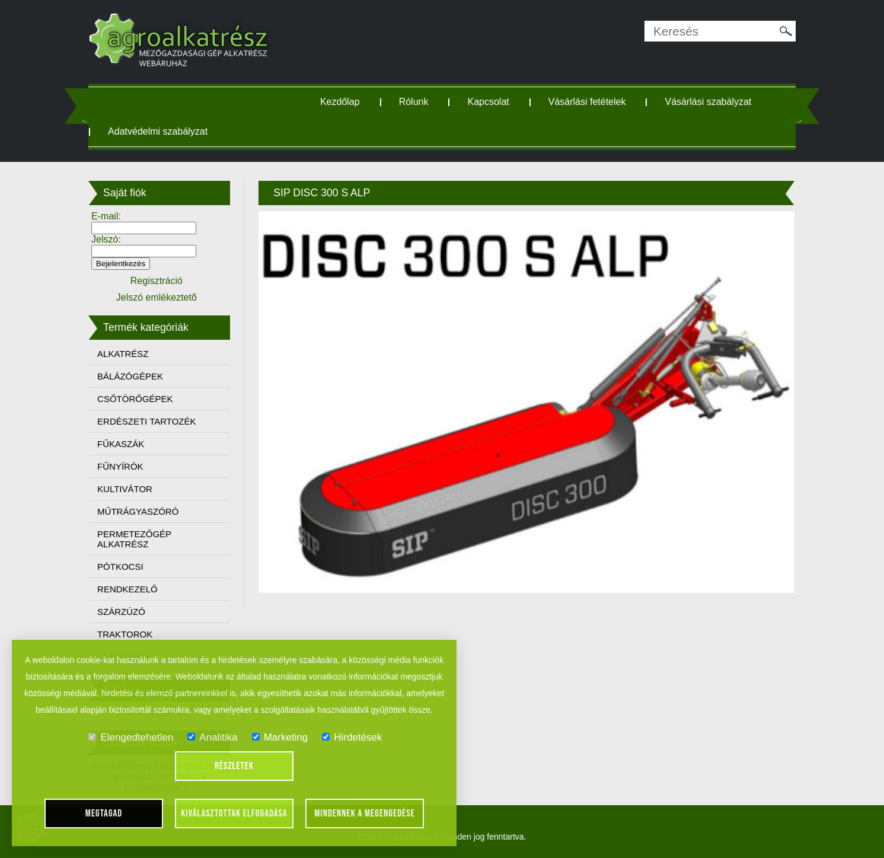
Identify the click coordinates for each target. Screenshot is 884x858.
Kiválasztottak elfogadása (234, 813)
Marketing (280, 737)
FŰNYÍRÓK (120, 466)
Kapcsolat (488, 102)
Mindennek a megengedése (364, 813)
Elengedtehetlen (130, 737)
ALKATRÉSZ (122, 354)
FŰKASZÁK (120, 444)
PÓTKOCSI (120, 567)
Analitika (212, 737)
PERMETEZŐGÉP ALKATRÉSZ (134, 539)
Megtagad (104, 813)
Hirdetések (352, 737)
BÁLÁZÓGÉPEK (130, 376)
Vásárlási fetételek (587, 102)
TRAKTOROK (124, 634)
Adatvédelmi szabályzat (158, 131)
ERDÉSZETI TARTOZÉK (146, 421)
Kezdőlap (340, 102)
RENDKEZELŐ (127, 589)
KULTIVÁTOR (124, 489)
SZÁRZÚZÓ (121, 612)
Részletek (234, 766)
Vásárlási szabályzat (708, 102)
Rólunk (414, 102)
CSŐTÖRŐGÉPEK (135, 399)
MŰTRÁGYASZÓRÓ (137, 511)
